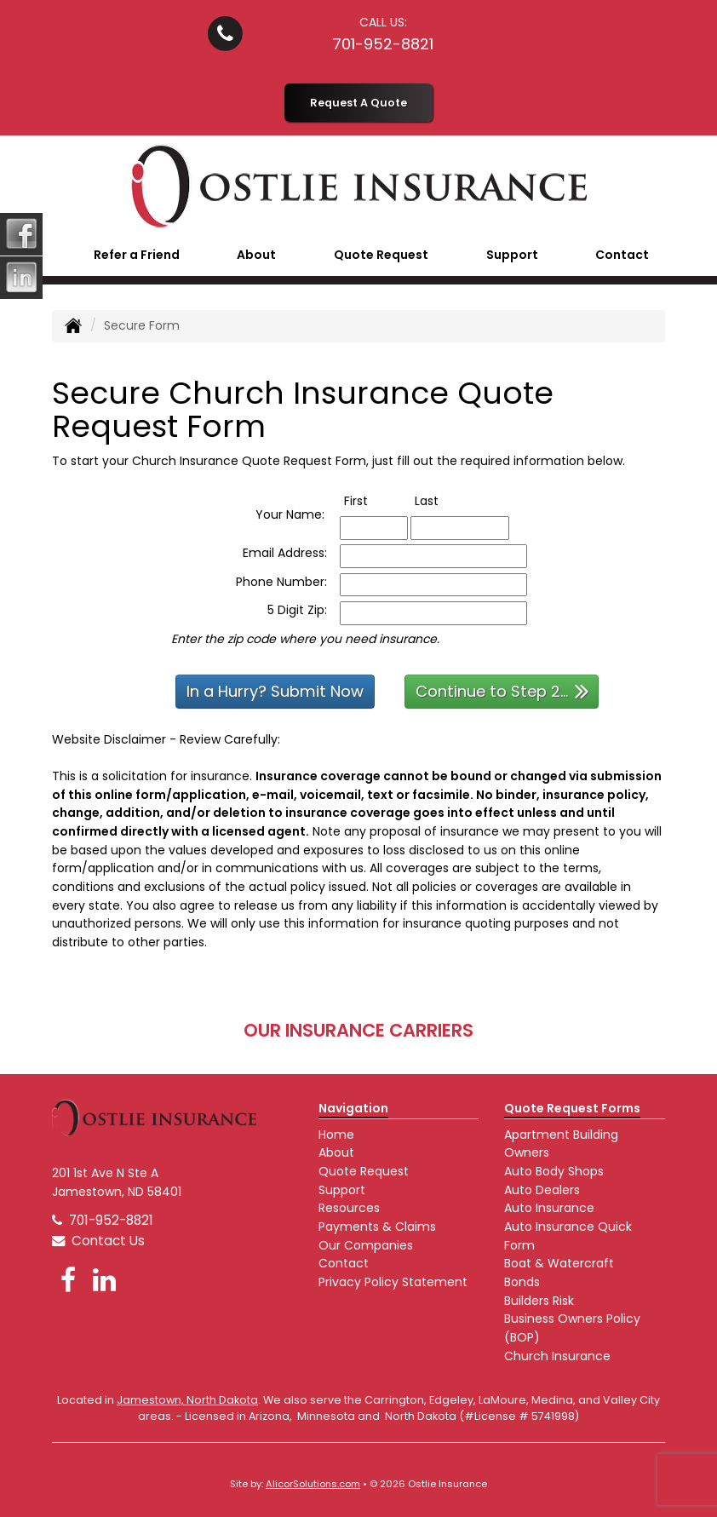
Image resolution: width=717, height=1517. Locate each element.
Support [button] (512, 254)
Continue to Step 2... (502, 690)
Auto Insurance (549, 1207)
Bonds (522, 1281)
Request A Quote (358, 102)
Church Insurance (557, 1356)
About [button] (256, 254)
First (373, 500)
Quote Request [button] (381, 254)
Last (444, 500)
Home (336, 1134)
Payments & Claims (377, 1226)
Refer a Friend (137, 254)
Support (341, 1189)
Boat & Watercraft (559, 1263)
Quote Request (363, 1171)
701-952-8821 (382, 44)
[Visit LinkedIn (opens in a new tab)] (104, 1280)
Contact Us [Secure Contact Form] (98, 1241)
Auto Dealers (542, 1189)
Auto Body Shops (554, 1171)
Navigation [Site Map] (353, 1108)
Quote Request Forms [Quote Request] (572, 1108)
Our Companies (365, 1245)
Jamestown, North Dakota (187, 1400)
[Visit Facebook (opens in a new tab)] (68, 1280)
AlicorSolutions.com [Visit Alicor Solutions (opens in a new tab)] (313, 1484)
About (336, 1152)
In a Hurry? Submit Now (275, 691)
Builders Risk (539, 1300)
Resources (349, 1207)
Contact (622, 254)
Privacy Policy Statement (392, 1281)
